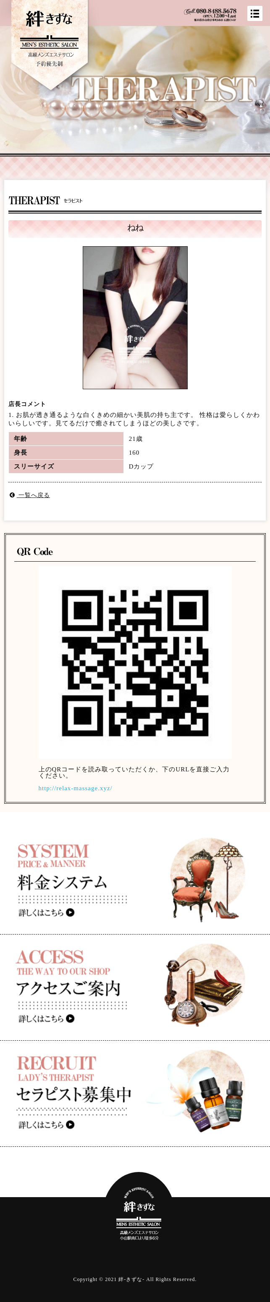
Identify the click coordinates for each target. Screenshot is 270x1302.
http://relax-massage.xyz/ (76, 788)
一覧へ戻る (29, 495)
